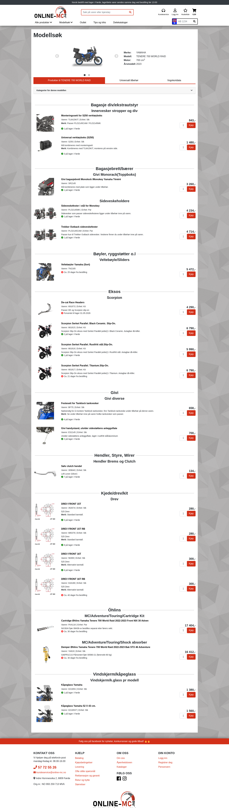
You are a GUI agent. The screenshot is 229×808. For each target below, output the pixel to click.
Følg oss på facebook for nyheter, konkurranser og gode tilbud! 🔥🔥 (114, 731)
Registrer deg (165, 752)
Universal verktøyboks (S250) (77, 137)
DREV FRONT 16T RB (73, 579)
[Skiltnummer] (184, 21)
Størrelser (80, 774)
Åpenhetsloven (124, 752)
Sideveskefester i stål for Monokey (80, 206)
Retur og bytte (82, 770)
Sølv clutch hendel (71, 466)
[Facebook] (119, 769)
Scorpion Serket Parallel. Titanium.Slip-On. (85, 365)
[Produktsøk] (104, 12)
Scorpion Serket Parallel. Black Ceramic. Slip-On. (88, 323)
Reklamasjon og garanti (87, 765)
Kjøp (191, 125)
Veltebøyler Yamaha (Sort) (75, 264)
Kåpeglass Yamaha (71, 682)
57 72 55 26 (44, 757)
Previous (57, 56)
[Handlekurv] (194, 12)
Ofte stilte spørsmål (85, 761)
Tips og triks (99, 22)
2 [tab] (88, 75)
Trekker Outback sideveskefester (79, 227)
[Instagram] (125, 769)
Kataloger (122, 757)
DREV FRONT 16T (71, 554)
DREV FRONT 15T (71, 504)
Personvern (164, 757)
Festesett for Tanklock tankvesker (80, 403)
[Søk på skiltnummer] (194, 21)
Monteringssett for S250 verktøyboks (81, 115)
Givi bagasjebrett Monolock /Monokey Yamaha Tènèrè (91, 179)
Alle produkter (43, 22)
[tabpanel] (86, 56)
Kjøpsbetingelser (83, 752)
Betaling (79, 748)
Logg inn (162, 748)
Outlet (83, 22)
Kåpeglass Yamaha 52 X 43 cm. (78, 699)
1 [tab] (84, 75)
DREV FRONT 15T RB (73, 529)
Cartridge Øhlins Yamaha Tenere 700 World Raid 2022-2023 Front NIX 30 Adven (105, 620)
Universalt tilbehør (128, 80)
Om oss (121, 748)
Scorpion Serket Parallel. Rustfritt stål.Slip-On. (87, 344)
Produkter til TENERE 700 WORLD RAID (69, 80)
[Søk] (130, 12)
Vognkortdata (174, 80)
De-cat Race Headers (72, 302)
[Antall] (183, 125)
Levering (79, 757)
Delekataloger (120, 22)
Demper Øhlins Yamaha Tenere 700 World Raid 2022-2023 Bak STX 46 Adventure (105, 645)
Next (116, 56)
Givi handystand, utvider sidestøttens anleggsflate (89, 428)
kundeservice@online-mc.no (49, 762)
